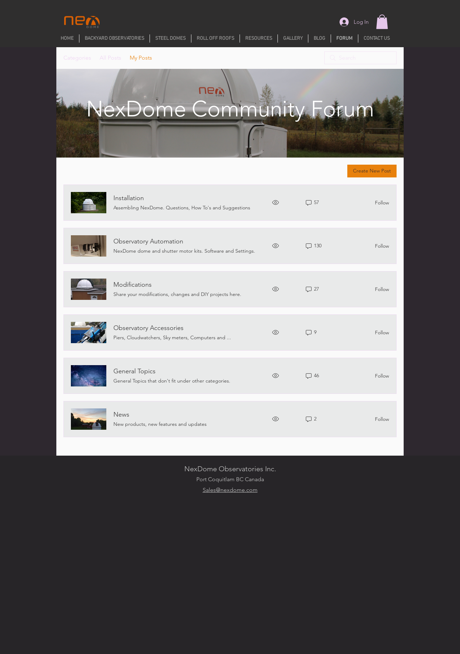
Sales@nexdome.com (230, 490)
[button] (382, 22)
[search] (360, 57)
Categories (77, 57)
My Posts (141, 57)
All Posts (110, 57)
